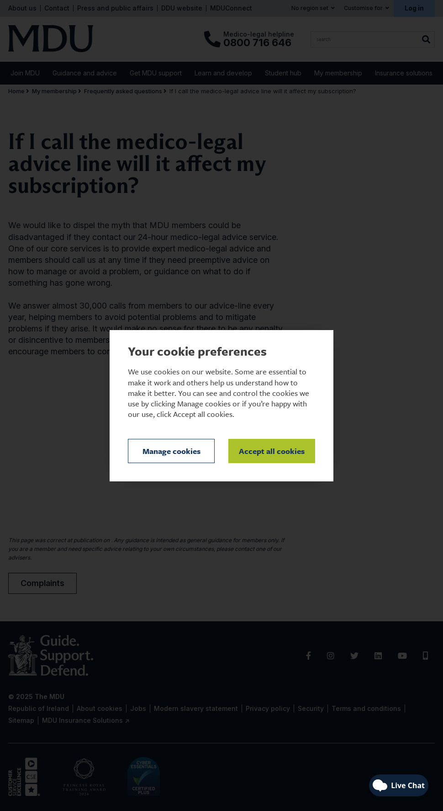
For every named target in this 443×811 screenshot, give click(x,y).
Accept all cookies (272, 451)
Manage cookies (171, 451)
